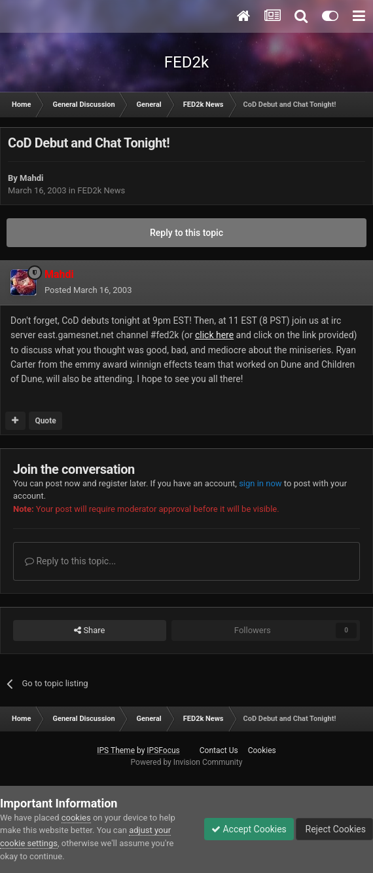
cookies (76, 818)
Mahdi (31, 178)
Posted (88, 290)
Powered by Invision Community (187, 762)
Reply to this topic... (70, 561)
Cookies (262, 750)
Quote (45, 420)
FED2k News (101, 190)
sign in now (260, 483)
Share (89, 630)
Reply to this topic (186, 232)
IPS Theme (116, 750)
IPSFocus (163, 750)
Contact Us (219, 750)
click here (214, 335)
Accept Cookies (249, 829)
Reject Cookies (334, 829)
